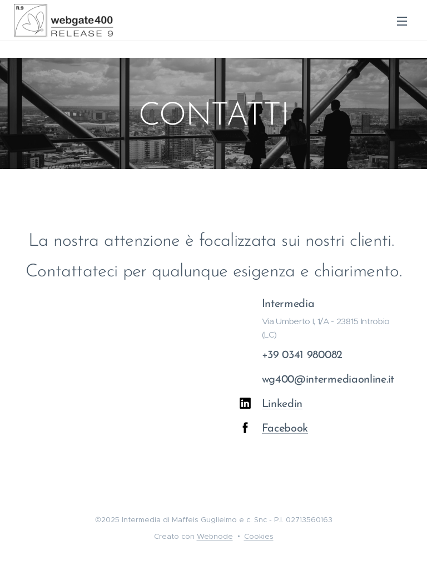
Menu (402, 21)
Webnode (215, 536)
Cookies (259, 536)
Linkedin (281, 404)
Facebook (284, 429)
